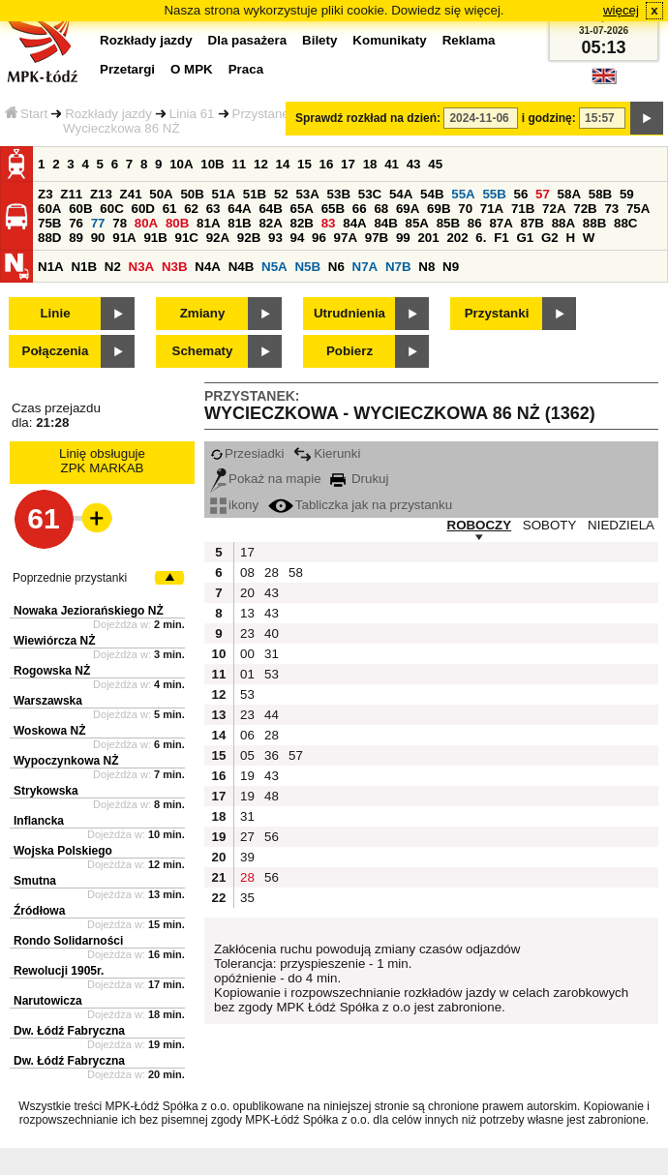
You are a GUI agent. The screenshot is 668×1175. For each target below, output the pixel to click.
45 (435, 164)
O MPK (191, 69)
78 (119, 223)
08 (247, 572)
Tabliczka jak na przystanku (360, 504)
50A (160, 194)
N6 (336, 266)
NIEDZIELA (621, 525)
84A (354, 223)
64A (239, 208)
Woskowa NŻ (49, 731)
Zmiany (203, 313)
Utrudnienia (349, 313)
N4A (208, 266)
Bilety (319, 40)
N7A (365, 266)
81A (208, 223)
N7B (398, 266)
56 (521, 194)
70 (465, 208)
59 (627, 194)
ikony (234, 504)
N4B (241, 266)
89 (76, 237)
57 (542, 194)
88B (594, 223)
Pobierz (349, 351)
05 (247, 755)
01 (247, 674)
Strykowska (46, 791)
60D (142, 208)
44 (271, 715)
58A (569, 194)
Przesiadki (247, 453)
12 (261, 164)
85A (417, 223)
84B (385, 223)
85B (448, 223)
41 (391, 164)
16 (326, 164)
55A (462, 194)
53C (369, 194)
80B (177, 223)
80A (146, 223)
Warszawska (48, 701)
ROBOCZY (479, 525)
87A (500, 223)
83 (328, 223)
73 (611, 208)
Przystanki (497, 313)
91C (186, 237)
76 (76, 223)
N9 (450, 266)
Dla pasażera (248, 40)
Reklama (469, 40)
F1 (501, 237)
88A (563, 223)
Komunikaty (389, 40)
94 (297, 237)
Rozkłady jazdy (108, 113)
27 (247, 836)
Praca (245, 69)
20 (247, 593)
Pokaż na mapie (265, 478)
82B (302, 223)
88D (49, 237)
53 (271, 674)
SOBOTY (550, 525)
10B (212, 164)
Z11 (71, 194)
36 (271, 755)
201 (428, 237)
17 (348, 164)
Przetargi (127, 69)
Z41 (131, 194)
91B (155, 237)
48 (271, 796)
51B (254, 194)
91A (124, 237)
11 (238, 164)
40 (271, 633)
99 (403, 237)
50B (191, 194)
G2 (550, 237)
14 (283, 164)
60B (80, 208)
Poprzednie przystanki (70, 578)
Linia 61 (192, 113)
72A (553, 208)
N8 (426, 266)
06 (247, 735)
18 (370, 164)
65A (302, 208)
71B (522, 208)
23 (247, 633)
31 (271, 654)
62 (191, 208)
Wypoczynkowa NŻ (66, 761)
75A (638, 208)
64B (270, 208)
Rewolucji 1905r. (59, 971)
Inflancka (39, 821)
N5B (307, 266)
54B (431, 194)
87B (532, 223)
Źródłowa (39, 911)
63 (213, 208)
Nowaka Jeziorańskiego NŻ (89, 611)
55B (493, 194)
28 (271, 572)
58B (600, 194)
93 (275, 237)
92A (217, 237)
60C (111, 208)
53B (338, 194)
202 (457, 237)
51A (223, 194)
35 (247, 897)
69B (438, 208)
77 (98, 223)
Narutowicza (48, 1001)
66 (359, 208)
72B (584, 208)
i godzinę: (549, 118)
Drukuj (359, 478)
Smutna (35, 881)
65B (333, 208)
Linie (55, 313)
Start (26, 113)
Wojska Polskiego (63, 851)
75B (49, 223)
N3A (142, 266)
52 (281, 194)
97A (345, 237)
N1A (51, 266)
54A (400, 194)
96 (319, 237)
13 (247, 613)
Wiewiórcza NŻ (55, 641)
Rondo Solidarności (68, 941)
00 (247, 654)
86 (475, 223)
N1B (84, 266)
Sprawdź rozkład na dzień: (367, 118)
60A (49, 208)
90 (98, 237)
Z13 (101, 194)
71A (491, 208)
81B (239, 223)
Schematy (202, 351)
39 (247, 857)
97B (376, 237)
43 (414, 164)
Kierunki (326, 453)
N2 (113, 266)
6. (480, 237)
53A (307, 194)
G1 (524, 237)
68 (381, 208)
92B (248, 237)
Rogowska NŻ (52, 671)
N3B (175, 266)
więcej (621, 10)
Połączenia (55, 351)
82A (270, 223)
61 (170, 208)
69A (407, 208)
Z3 (45, 194)
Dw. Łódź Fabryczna (69, 1031)
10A (181, 164)
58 (295, 572)
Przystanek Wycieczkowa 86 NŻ (179, 121)
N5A (274, 266)
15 (304, 164)
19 (247, 775)
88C (625, 223)
